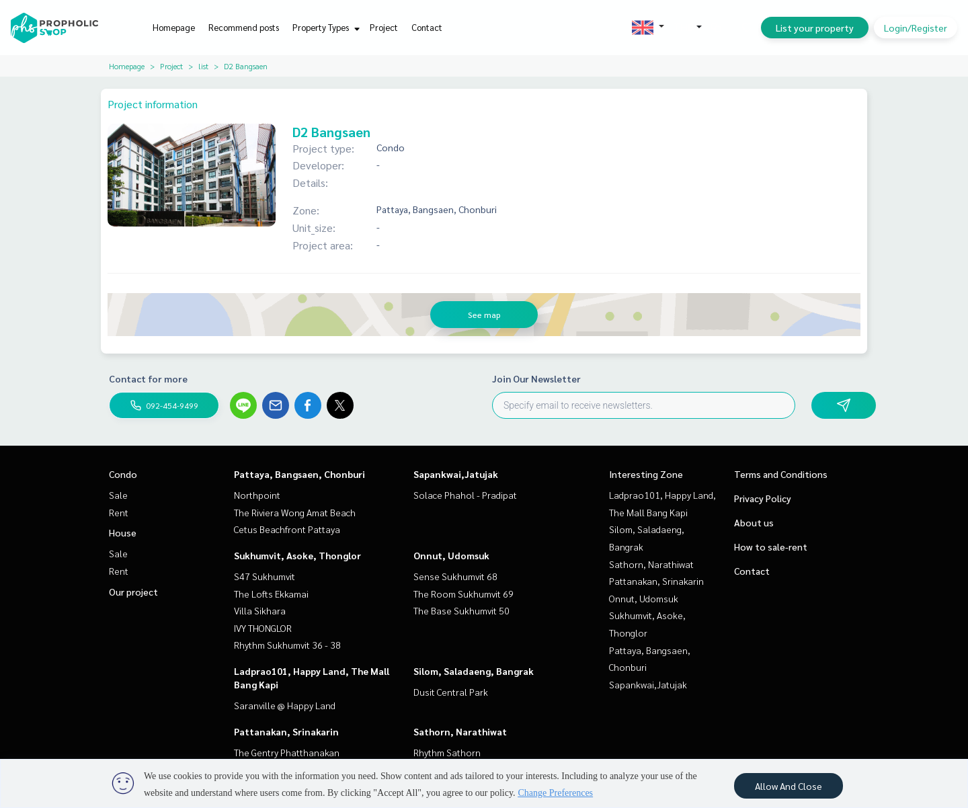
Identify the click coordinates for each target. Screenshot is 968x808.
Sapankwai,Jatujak (455, 474)
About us (754, 522)
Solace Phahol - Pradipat (465, 495)
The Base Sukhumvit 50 (461, 610)
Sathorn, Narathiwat (460, 731)
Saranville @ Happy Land (284, 705)
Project (384, 27)
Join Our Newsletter (536, 378)
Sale (118, 495)
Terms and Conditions (781, 474)
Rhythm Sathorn (447, 752)
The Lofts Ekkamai (271, 594)
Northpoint (257, 495)
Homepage (174, 27)
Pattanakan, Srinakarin (286, 731)
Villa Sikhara (260, 610)
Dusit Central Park (450, 692)
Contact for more (148, 378)
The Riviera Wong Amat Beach (295, 512)
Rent (118, 512)
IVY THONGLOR (263, 628)
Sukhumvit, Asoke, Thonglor (297, 555)
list (203, 65)
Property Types (324, 27)
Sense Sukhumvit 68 (455, 576)
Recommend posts (243, 27)
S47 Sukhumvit (264, 576)
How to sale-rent (770, 546)
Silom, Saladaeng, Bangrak (473, 671)
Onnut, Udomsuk (451, 555)
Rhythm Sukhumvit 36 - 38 (287, 645)
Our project (133, 591)
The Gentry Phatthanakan (286, 752)
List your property (815, 28)
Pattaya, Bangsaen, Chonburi (299, 474)
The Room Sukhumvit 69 (463, 594)
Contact (426, 27)
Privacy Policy (762, 498)
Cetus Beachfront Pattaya (287, 529)
